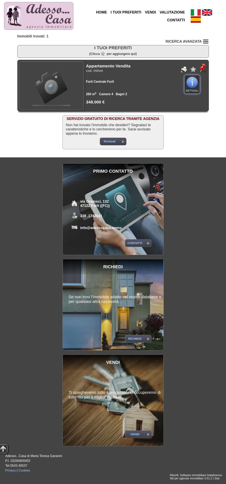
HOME (101, 12)
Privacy (10, 470)
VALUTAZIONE (172, 12)
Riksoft (174, 475)
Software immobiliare (193, 475)
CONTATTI (176, 20)
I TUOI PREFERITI (126, 12)
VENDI (150, 12)
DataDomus (214, 475)
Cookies (24, 470)
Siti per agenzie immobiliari (186, 478)
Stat (216, 478)
